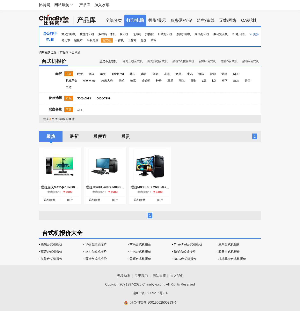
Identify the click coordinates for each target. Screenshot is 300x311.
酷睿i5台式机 (229, 61)
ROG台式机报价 (185, 258)
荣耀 (224, 74)
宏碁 (190, 74)
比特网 (44, 5)
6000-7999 (103, 98)
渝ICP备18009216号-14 (150, 293)
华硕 (91, 74)
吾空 (247, 80)
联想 (80, 74)
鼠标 (153, 40)
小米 (167, 74)
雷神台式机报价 (96, 258)
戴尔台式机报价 (229, 244)
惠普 (144, 74)
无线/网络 (228, 20)
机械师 (145, 80)
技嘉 (133, 80)
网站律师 (159, 276)
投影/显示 (157, 20)
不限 (69, 74)
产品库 (84, 5)
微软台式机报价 (51, 258)
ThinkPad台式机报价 (188, 244)
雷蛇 (121, 80)
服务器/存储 (181, 20)
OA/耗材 (248, 20)
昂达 (69, 87)
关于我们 (141, 276)
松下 (224, 80)
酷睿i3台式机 (207, 61)
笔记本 (65, 40)
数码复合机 (220, 34)
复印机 (124, 34)
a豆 (204, 80)
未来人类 (107, 80)
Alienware (89, 80)
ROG (236, 74)
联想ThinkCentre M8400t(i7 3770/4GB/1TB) (119, 187)
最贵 (125, 136)
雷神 (213, 74)
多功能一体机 (107, 34)
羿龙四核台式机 (157, 61)
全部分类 (113, 20)
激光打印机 (68, 34)
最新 (74, 136)
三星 (170, 80)
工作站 (132, 40)
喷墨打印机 (87, 34)
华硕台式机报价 (96, 244)
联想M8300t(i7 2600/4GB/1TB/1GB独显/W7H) (165, 187)
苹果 (103, 74)
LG (214, 80)
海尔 (182, 80)
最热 (50, 136)
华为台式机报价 (96, 251)
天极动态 (123, 276)
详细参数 (50, 200)
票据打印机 (183, 34)
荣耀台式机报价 (140, 258)
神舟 (159, 80)
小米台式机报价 (140, 251)
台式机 (106, 40)
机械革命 (71, 80)
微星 (178, 74)
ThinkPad (118, 74)
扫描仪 (149, 34)
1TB (79, 109)
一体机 (119, 40)
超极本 (78, 40)
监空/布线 (205, 20)
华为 (155, 74)
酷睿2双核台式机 (183, 61)
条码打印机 (202, 34)
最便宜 (100, 136)
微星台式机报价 (185, 251)
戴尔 (132, 74)
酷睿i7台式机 (250, 61)
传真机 (136, 34)
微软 (201, 74)
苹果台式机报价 (140, 244)
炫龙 (236, 80)
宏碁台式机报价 (229, 251)
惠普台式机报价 (51, 251)
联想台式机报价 (51, 244)
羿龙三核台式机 (133, 61)
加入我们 (176, 276)
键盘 (143, 40)
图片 (70, 200)
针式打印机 (165, 34)
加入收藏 (101, 5)
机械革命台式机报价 (232, 258)
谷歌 (193, 80)
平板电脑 (92, 40)
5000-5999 (84, 98)
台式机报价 (54, 61)
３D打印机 (238, 34)
